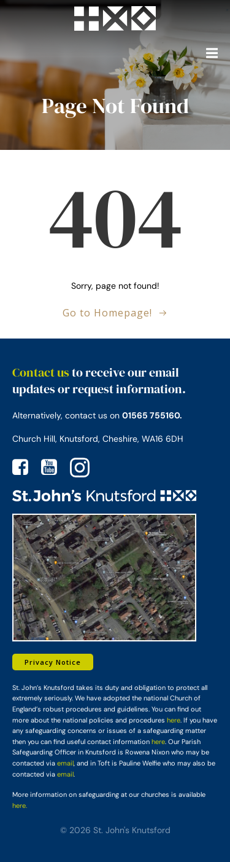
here (173, 720)
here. (19, 805)
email (65, 763)
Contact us (40, 372)
